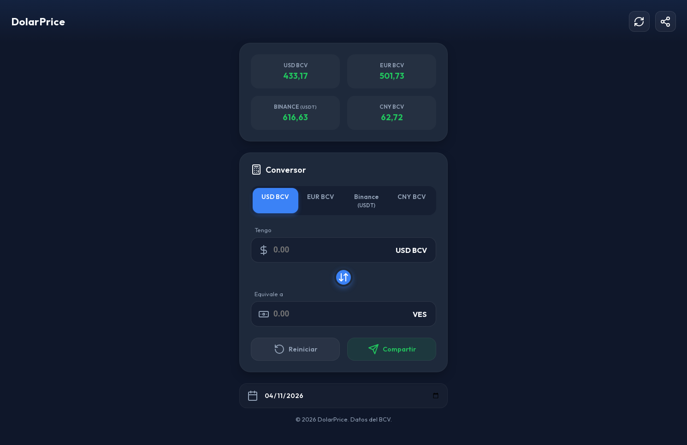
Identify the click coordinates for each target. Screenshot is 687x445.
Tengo (263, 230)
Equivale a (269, 294)
